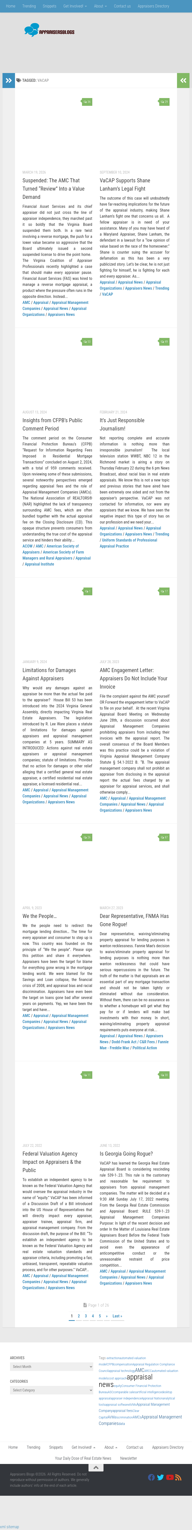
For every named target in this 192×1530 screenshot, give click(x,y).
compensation (123, 1364)
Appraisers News (61, 314)
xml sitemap (9, 1526)
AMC (26, 302)
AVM (111, 1417)
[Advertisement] (91, 52)
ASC (110, 1392)
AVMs (132, 1404)
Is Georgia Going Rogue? (126, 1154)
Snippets (49, 6)
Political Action (144, 1048)
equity (118, 1386)
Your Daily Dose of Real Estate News (83, 1458)
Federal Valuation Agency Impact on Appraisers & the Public (51, 1162)
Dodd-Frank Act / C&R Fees (133, 1042)
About (98, 6)
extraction (112, 1358)
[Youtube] (169, 1477)
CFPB (110, 1364)
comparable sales (124, 1392)
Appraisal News (56, 308)
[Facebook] (151, 1477)
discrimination (123, 1417)
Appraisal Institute (39, 564)
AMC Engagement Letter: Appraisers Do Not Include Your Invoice (134, 678)
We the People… (39, 916)
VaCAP (107, 294)
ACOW (27, 546)
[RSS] (178, 1477)
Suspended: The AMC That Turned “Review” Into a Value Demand (53, 188)
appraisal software (117, 1404)
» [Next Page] (107, 1316)
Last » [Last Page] (117, 1316)
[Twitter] (160, 1477)
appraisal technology (121, 1371)
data (121, 1423)
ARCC (148, 1371)
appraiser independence (125, 1398)
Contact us (122, 6)
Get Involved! (73, 6)
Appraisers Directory (153, 6)
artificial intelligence (149, 1392)
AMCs (137, 1417)
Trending (29, 6)
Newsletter (128, 1458)
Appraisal (41, 302)
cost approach (117, 1378)
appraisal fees (122, 1410)
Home (10, 6)
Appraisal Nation (151, 1398)
